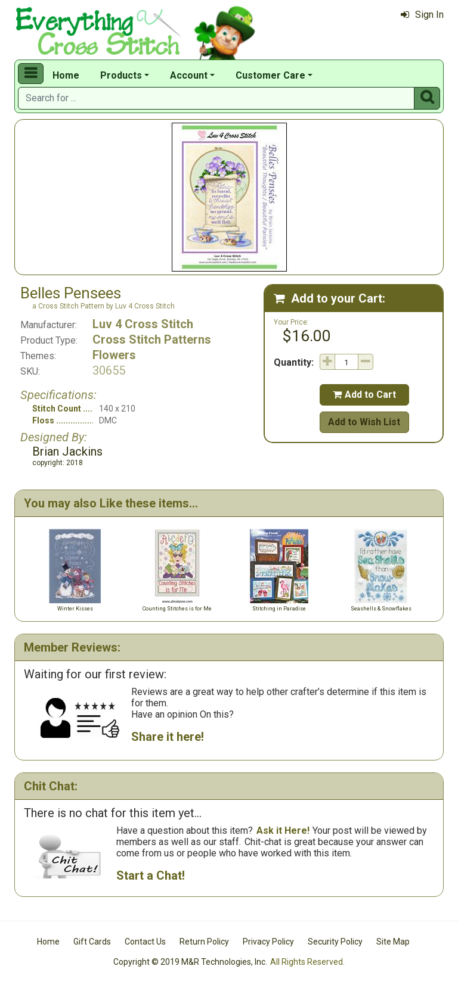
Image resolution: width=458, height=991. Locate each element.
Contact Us (145, 941)
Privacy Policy (268, 941)
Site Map (393, 941)
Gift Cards (92, 941)
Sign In (422, 14)
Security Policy (335, 941)
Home (65, 75)
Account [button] (189, 75)
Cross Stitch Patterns (151, 339)
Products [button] (121, 75)
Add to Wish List (364, 422)
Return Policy (204, 941)
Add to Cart (364, 394)
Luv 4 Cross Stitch (142, 324)
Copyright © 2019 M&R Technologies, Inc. (190, 962)
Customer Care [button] (270, 75)
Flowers (114, 355)
